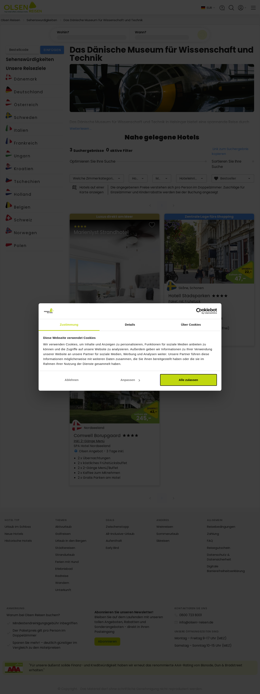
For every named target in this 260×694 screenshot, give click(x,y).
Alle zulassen (188, 380)
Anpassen (130, 380)
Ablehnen (71, 380)
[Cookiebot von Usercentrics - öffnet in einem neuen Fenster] (199, 311)
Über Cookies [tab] (191, 324)
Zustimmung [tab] (69, 324)
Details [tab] (130, 324)
